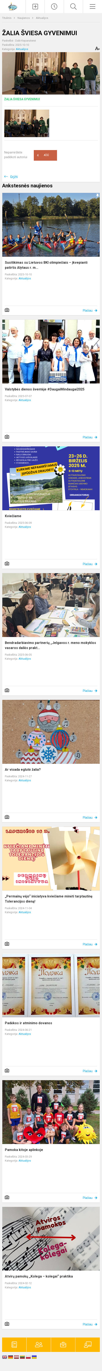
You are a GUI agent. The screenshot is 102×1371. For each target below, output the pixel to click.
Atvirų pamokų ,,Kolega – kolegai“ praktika (39, 1276)
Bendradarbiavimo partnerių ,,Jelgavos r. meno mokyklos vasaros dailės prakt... (50, 645)
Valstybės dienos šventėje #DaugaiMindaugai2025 (44, 389)
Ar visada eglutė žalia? (23, 770)
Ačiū (43, 155)
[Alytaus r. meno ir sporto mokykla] (12, 6)
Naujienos (24, 18)
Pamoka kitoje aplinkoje (24, 1150)
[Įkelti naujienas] (35, 6)
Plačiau (87, 310)
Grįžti (14, 177)
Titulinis (7, 18)
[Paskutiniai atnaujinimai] (54, 6)
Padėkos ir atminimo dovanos (28, 1023)
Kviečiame (13, 516)
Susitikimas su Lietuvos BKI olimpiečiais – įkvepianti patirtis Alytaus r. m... (46, 265)
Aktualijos (42, 18)
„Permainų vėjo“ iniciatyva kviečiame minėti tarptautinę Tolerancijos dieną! (48, 898)
